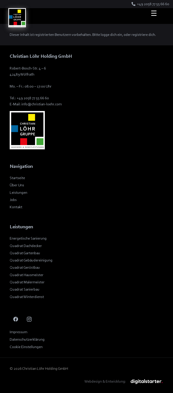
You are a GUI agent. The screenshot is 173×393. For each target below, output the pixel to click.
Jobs (13, 199)
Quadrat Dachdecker (26, 245)
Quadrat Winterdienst (27, 296)
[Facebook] (16, 319)
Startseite (17, 178)
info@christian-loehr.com (41, 104)
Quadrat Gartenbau (25, 253)
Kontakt (16, 207)
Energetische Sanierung (28, 238)
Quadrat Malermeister (27, 282)
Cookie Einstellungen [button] (26, 346)
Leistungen (18, 192)
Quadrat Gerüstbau (25, 267)
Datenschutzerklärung (27, 339)
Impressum (18, 332)
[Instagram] (29, 319)
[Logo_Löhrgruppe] (17, 17)
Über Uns (17, 185)
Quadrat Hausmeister (26, 275)
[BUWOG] (147, 381)
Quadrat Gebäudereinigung (31, 260)
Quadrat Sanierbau (24, 289)
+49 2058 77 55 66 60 (33, 98)
